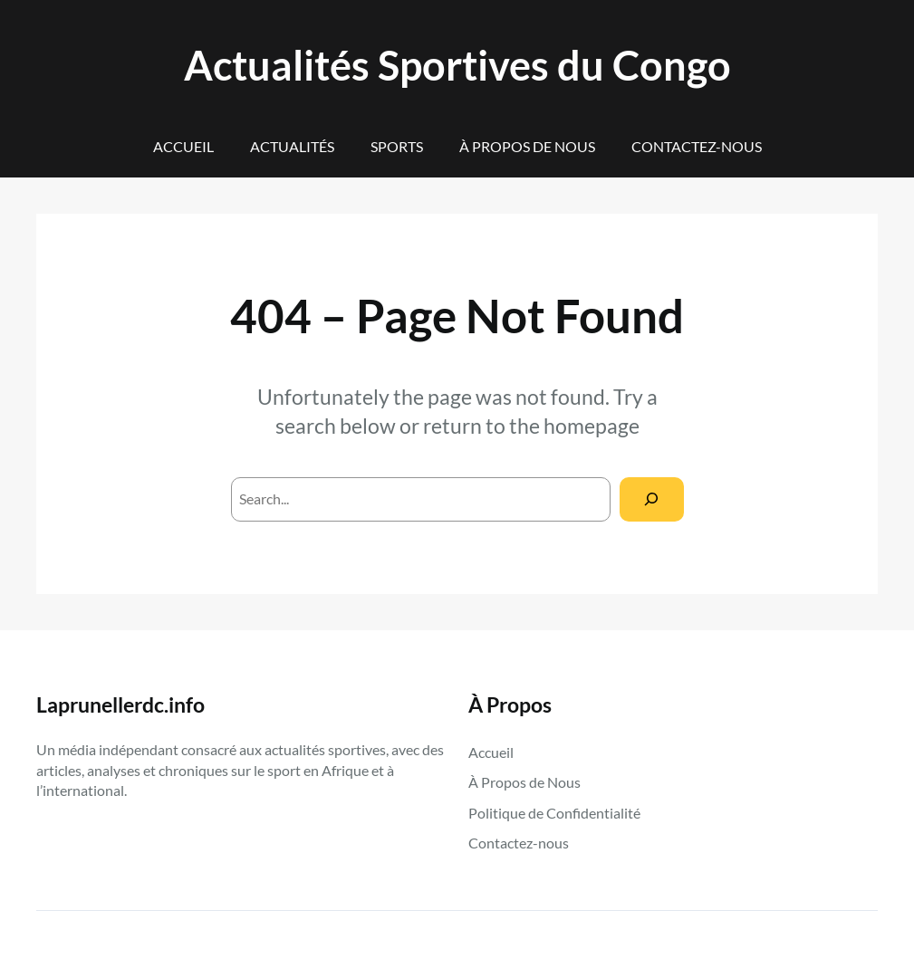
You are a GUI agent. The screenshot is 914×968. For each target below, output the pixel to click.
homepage (592, 425)
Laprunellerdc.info (120, 704)
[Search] (652, 499)
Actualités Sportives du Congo (457, 65)
